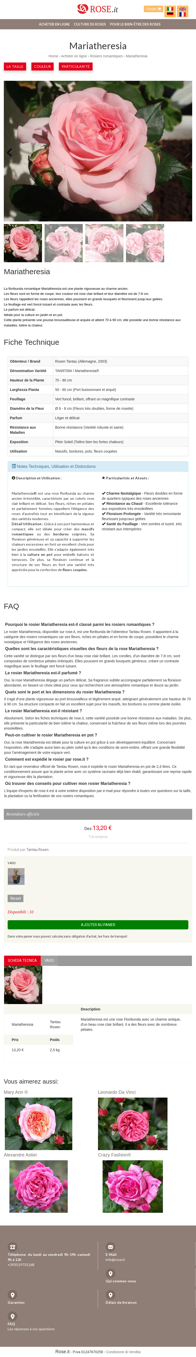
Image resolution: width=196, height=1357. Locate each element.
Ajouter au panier (98, 925)
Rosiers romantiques (106, 56)
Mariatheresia (136, 56)
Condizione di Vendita (123, 1352)
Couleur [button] (42, 66)
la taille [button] (15, 66)
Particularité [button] (76, 66)
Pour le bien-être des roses (135, 24)
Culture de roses (90, 24)
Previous (11, 152)
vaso (49, 960)
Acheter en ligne (54, 24)
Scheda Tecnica (22, 960)
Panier (153, 9)
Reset (15, 898)
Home (53, 56)
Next (184, 152)
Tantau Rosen (37, 850)
